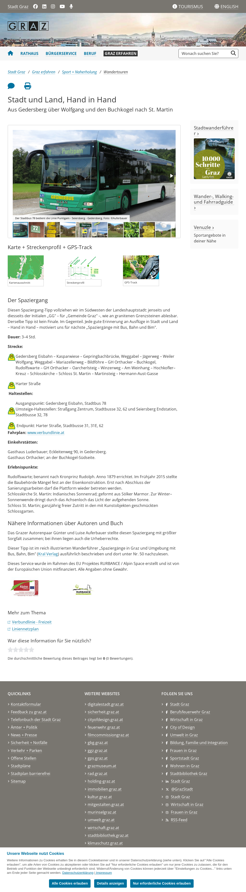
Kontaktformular (26, 704)
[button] (229, 6)
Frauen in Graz (183, 750)
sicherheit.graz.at (103, 712)
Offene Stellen (23, 758)
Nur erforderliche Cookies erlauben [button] (162, 883)
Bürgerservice (61, 53)
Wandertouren (116, 72)
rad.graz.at (97, 773)
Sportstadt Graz (184, 758)
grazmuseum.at (102, 766)
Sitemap (18, 781)
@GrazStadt (182, 789)
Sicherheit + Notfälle (29, 742)
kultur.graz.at (100, 796)
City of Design (182, 727)
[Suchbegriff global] (205, 53)
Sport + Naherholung (79, 72)
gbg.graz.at (98, 742)
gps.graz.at (98, 758)
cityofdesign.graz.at (105, 719)
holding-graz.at (101, 781)
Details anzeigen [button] (110, 883)
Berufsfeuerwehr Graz (190, 712)
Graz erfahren (120, 53)
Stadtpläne (21, 766)
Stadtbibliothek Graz (188, 773)
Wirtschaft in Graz (186, 719)
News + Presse (24, 735)
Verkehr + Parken (26, 750)
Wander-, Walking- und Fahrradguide (214, 201)
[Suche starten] (233, 53)
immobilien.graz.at (105, 789)
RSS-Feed (179, 819)
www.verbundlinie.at (45, 432)
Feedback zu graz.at (29, 712)
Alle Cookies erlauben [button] (70, 883)
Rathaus (29, 53)
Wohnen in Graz (184, 766)
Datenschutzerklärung (77, 872)
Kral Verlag (48, 554)
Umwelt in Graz (184, 735)
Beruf (90, 53)
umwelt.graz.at (101, 819)
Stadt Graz (18, 6)
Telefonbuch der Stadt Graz (36, 719)
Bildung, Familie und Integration (199, 742)
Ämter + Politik (24, 727)
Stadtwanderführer (214, 130)
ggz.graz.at (97, 750)
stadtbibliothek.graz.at (108, 835)
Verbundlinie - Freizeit (32, 622)
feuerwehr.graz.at (104, 727)
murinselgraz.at (102, 812)
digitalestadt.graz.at (106, 704)
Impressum (104, 872)
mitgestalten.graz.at (106, 804)
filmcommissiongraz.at (108, 735)
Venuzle (204, 227)
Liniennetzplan (25, 629)
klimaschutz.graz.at (105, 843)
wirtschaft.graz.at (103, 827)
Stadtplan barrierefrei (30, 773)
